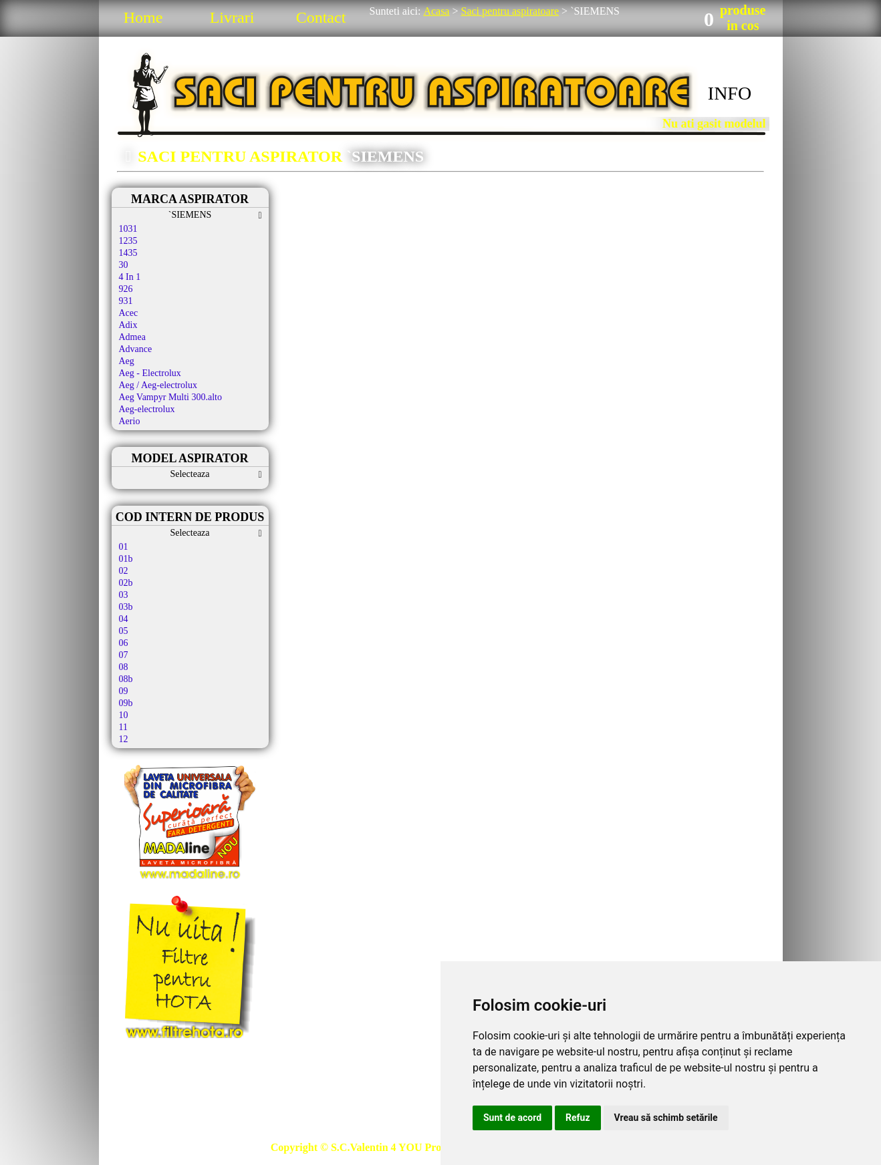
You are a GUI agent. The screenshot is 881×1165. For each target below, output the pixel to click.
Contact (321, 17)
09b (126, 703)
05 (123, 631)
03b (126, 607)
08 (123, 667)
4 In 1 (130, 277)
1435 (128, 253)
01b (126, 559)
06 (123, 643)
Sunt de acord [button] (512, 1117)
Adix (128, 325)
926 (126, 289)
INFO (729, 93)
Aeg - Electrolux (150, 373)
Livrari (232, 17)
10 (123, 715)
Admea (132, 337)
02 (123, 571)
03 (123, 595)
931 (126, 301)
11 (123, 727)
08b (126, 679)
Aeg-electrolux (147, 409)
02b (126, 583)
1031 (128, 229)
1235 (128, 241)
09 (123, 691)
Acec (128, 313)
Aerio (129, 421)
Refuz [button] (577, 1117)
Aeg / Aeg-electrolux (158, 385)
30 (123, 265)
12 (123, 739)
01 (123, 547)
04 (123, 619)
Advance (135, 349)
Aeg (126, 361)
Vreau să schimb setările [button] (666, 1117)
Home (143, 17)
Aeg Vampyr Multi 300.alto (171, 397)
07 (123, 655)
